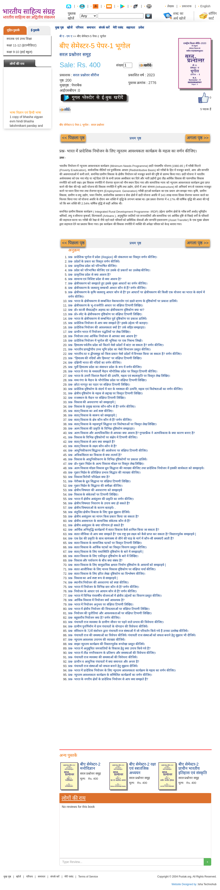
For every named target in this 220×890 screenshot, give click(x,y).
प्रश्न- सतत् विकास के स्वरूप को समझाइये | (92, 415)
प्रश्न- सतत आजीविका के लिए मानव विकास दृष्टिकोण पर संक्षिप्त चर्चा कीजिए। (112, 569)
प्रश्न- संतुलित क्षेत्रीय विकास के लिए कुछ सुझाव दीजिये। (99, 512)
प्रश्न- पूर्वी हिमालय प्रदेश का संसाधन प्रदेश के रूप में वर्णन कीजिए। (105, 367)
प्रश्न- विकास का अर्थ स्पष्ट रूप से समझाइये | (92, 578)
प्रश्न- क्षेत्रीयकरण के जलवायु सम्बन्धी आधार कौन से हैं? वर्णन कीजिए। (107, 288)
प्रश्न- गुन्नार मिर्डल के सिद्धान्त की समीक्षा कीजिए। (95, 485)
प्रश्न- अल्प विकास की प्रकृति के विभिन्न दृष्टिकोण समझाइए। (101, 428)
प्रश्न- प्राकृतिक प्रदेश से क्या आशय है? (89, 274)
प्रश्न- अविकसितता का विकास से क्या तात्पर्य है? (95, 455)
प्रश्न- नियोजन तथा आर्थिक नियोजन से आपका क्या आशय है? (102, 336)
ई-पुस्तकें (35, 30)
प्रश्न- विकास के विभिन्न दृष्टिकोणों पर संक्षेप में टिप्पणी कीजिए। (103, 437)
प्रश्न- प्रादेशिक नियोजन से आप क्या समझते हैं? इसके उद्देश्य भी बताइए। (108, 323)
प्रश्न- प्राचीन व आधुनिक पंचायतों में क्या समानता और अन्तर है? (103, 661)
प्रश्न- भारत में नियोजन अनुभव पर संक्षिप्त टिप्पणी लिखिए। (100, 604)
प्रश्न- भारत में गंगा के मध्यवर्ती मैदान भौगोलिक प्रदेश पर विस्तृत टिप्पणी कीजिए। (112, 371)
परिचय (79, 27)
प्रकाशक (187, 6)
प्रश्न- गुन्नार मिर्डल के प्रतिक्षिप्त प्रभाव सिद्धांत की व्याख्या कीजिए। (104, 472)
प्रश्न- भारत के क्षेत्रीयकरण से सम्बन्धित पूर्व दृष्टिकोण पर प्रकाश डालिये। (107, 318)
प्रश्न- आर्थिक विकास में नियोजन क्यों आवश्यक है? (96, 600)
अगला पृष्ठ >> (198, 137)
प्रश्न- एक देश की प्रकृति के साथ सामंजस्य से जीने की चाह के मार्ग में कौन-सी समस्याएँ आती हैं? (121, 538)
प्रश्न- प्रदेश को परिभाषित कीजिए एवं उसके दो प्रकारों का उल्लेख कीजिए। (109, 270)
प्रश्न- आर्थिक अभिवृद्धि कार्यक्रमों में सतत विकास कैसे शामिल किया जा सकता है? (113, 529)
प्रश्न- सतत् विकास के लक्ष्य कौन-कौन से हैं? (92, 446)
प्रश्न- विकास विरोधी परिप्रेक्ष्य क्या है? (89, 477)
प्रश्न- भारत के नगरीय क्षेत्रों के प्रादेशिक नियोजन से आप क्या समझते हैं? (108, 679)
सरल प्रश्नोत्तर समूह (75, 54)
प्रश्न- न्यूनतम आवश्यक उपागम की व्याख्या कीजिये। (96, 639)
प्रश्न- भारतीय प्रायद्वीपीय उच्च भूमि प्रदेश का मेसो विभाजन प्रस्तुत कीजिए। (109, 349)
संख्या (119, 65)
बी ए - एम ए (65, 36)
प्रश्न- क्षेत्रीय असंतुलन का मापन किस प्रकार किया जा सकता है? (103, 516)
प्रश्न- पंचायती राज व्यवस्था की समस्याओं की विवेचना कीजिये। (103, 657)
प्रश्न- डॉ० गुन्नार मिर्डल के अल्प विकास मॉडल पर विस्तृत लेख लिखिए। (106, 463)
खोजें (69, 27)
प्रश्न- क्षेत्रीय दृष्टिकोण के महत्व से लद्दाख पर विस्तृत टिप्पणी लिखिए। (105, 393)
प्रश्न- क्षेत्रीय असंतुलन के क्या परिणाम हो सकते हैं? (96, 525)
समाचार (91, 27)
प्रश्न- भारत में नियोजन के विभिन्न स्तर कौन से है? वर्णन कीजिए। (103, 587)
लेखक (170, 6)
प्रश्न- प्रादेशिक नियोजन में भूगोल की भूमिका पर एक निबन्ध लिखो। (105, 340)
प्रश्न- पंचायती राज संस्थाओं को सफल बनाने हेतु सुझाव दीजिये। (103, 666)
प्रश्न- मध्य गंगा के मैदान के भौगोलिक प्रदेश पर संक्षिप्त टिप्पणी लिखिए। (107, 380)
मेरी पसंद (118, 27)
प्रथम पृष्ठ (135, 138)
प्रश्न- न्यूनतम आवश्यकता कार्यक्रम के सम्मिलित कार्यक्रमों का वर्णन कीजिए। (110, 675)
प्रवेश (141, 27)
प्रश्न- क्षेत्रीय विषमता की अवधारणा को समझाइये (95, 490)
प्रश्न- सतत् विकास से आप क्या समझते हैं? (91, 441)
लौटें (67, 109)
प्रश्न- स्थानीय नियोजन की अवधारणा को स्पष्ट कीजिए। (98, 582)
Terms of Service (88, 876)
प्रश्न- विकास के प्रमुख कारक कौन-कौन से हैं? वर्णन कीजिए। (102, 406)
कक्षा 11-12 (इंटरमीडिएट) (22, 45)
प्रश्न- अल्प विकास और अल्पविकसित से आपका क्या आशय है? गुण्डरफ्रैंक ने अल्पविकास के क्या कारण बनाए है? (131, 433)
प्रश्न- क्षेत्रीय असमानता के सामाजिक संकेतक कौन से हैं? (99, 521)
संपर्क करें (104, 27)
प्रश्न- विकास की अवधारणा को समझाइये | (92, 402)
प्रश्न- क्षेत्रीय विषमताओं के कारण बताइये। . (92, 507)
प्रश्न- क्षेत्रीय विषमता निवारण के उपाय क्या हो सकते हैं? (99, 503)
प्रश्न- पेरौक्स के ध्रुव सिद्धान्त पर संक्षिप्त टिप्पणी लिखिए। (99, 481)
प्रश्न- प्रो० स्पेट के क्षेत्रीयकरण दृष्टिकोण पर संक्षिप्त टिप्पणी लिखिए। (105, 314)
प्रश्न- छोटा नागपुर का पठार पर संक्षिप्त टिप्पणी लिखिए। (99, 384)
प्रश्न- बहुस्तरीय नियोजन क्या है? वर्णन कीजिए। (94, 617)
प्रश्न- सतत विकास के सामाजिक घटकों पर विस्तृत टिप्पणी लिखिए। (105, 543)
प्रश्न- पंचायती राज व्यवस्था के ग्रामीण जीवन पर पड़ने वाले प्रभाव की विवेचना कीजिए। (116, 622)
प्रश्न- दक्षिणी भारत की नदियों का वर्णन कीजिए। (94, 362)
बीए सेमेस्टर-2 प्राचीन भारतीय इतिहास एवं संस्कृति (192, 768)
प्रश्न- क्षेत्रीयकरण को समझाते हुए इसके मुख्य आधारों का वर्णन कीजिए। (107, 283)
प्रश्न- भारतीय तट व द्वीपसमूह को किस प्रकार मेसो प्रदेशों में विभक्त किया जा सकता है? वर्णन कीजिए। (125, 354)
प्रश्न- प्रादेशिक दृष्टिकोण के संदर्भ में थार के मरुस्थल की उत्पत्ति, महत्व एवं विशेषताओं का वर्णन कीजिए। (125, 389)
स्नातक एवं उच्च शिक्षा (19, 38)
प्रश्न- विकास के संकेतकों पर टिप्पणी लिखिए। (93, 494)
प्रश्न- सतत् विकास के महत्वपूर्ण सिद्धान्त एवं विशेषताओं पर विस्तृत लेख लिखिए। (112, 424)
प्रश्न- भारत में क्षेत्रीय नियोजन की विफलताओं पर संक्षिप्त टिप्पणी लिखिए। (109, 609)
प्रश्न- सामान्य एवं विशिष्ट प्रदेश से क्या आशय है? (94, 279)
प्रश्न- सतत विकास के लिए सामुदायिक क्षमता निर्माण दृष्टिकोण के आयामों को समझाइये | (117, 565)
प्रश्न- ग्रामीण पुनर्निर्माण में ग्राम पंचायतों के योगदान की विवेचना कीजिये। (108, 626)
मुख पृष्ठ (59, 27)
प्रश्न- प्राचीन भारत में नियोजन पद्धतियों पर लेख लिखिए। (99, 332)
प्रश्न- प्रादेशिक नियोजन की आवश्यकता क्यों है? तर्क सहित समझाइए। (106, 327)
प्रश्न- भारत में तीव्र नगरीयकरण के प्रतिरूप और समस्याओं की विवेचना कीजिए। (112, 653)
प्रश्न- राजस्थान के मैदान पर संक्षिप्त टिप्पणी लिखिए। (97, 397)
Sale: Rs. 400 (80, 65)
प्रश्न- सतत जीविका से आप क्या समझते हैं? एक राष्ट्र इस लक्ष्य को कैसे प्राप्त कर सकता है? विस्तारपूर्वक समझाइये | (132, 534)
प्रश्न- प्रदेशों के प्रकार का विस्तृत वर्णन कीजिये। (94, 261)
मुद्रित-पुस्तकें (13, 30)
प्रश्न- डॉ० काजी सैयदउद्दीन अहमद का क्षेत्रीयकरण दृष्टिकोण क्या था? (106, 310)
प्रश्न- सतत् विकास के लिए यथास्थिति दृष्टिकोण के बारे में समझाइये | (105, 551)
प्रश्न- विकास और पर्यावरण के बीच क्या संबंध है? (95, 560)
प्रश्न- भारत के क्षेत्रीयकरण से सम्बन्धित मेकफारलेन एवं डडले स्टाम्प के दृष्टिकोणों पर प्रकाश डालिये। (123, 301)
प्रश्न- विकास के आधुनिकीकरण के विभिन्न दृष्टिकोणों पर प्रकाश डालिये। (107, 459)
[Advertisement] (135, 714)
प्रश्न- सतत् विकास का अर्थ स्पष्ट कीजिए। (90, 411)
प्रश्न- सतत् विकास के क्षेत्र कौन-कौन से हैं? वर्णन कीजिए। (100, 419)
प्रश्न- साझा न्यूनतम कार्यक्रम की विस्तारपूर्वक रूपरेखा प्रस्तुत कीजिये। (106, 644)
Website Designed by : (185, 884)
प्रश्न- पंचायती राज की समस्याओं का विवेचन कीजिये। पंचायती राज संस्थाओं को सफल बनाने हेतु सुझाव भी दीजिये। (132, 635)
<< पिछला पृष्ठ (73, 137)
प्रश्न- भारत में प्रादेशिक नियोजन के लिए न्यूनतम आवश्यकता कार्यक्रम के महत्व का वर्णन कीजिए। (122, 670)
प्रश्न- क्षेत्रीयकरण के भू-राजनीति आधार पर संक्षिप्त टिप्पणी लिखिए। (105, 305)
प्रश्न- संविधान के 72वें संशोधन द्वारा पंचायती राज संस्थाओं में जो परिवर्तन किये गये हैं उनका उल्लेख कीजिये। (128, 631)
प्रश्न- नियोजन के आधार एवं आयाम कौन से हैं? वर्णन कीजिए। (102, 591)
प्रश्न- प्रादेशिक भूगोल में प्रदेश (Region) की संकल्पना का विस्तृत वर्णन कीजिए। (112, 257)
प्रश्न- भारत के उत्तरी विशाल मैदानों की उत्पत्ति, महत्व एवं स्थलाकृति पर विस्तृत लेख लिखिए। (119, 376)
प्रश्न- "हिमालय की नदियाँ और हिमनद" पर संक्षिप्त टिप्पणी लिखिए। (105, 358)
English (205, 6)
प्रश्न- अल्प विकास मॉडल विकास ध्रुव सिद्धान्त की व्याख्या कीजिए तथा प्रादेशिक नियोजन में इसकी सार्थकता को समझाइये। (136, 468)
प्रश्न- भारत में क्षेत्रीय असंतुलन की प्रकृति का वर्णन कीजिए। (101, 499)
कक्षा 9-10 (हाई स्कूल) (19, 52)
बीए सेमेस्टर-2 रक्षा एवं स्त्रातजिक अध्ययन (142, 768)
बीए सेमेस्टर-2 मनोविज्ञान (90, 766)
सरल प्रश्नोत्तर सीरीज (86, 75)
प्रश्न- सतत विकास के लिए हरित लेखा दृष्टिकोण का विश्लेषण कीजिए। (106, 573)
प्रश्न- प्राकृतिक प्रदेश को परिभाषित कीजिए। (92, 266)
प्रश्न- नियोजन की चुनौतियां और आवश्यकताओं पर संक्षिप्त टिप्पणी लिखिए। (110, 613)
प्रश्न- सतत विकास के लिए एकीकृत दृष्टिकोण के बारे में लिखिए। (103, 556)
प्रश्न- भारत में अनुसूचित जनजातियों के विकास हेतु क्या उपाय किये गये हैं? (109, 648)
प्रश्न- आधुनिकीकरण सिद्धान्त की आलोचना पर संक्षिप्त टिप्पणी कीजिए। (108, 450)
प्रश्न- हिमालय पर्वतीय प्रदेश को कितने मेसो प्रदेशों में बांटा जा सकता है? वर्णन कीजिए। (116, 345)
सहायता (130, 27)
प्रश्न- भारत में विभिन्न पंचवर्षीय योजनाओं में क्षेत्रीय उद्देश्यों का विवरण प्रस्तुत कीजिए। (115, 595)
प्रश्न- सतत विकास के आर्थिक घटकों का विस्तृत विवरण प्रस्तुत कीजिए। (107, 547)
